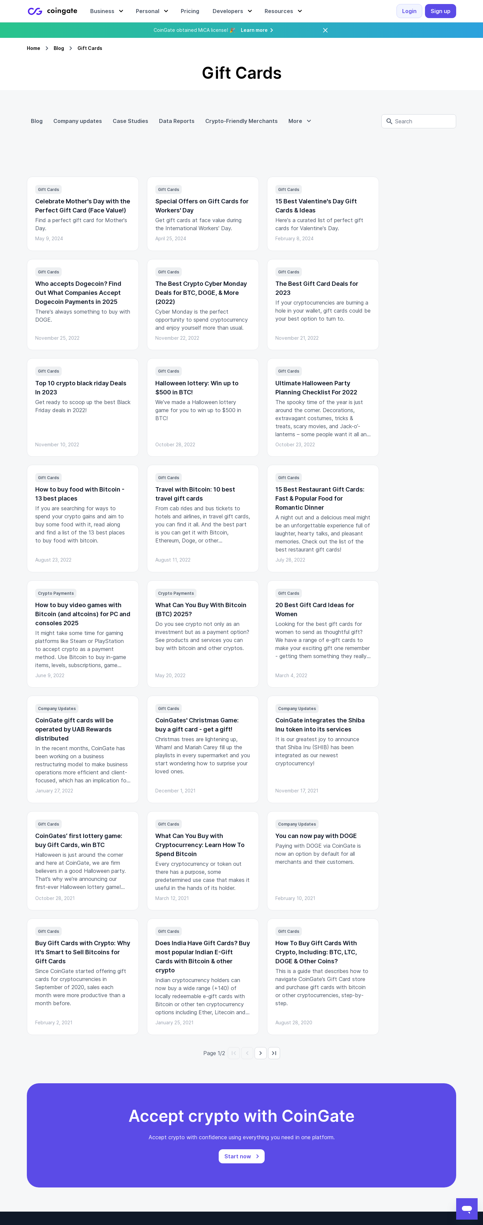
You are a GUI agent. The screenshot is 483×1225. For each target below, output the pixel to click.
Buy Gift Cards (216, 1152)
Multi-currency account (227, 1109)
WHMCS (113, 1109)
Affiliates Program (315, 1142)
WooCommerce (122, 1142)
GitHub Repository (126, 1066)
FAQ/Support (309, 1077)
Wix (107, 1099)
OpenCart (115, 1120)
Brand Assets (405, 1109)
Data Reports (177, 121)
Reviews (398, 1120)
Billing (205, 1066)
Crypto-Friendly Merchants (241, 121)
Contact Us (402, 1066)
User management (220, 1120)
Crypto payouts (217, 1077)
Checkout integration (224, 1056)
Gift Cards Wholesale (224, 1163)
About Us (400, 1056)
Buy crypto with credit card (232, 1131)
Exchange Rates (313, 1099)
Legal (299, 1056)
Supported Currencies (319, 1120)
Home (33, 48)
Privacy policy (310, 1066)
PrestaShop (117, 1131)
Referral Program (314, 1131)
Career (396, 1077)
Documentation (122, 1056)
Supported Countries (318, 1109)
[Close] (325, 30)
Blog (59, 48)
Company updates (77, 121)
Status (111, 1077)
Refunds (208, 1099)
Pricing (396, 1088)
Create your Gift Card (225, 1174)
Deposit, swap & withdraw (230, 1088)
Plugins (111, 1088)
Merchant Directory (222, 1142)
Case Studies (130, 121)
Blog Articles (404, 1099)
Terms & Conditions (317, 1088)
